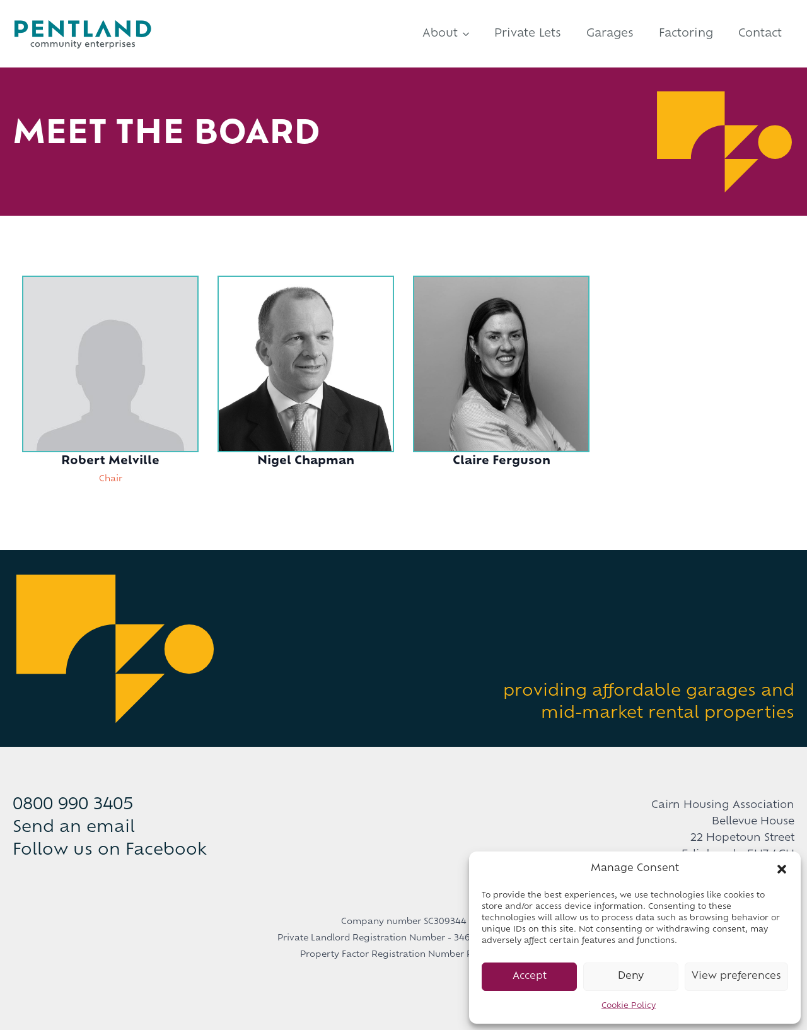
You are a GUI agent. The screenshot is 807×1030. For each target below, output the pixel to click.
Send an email (74, 828)
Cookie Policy (628, 1006)
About (440, 33)
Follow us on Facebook (110, 850)
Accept (530, 976)
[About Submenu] (470, 34)
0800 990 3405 (73, 805)
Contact (760, 33)
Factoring (686, 33)
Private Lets (527, 33)
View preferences (736, 976)
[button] (781, 869)
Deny (631, 976)
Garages (610, 33)
